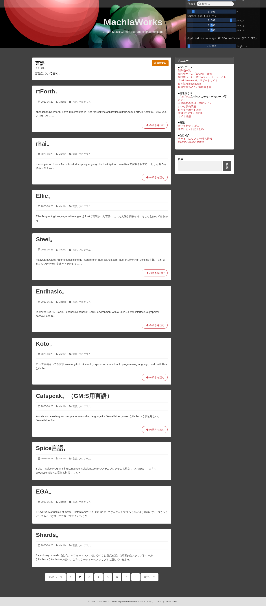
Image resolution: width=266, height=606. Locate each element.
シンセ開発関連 (187, 106)
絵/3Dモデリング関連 (190, 113)
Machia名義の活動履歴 (191, 142)
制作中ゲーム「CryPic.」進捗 (195, 73)
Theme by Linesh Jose (166, 601)
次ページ (149, 577)
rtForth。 (48, 91)
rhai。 (44, 143)
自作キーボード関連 (189, 109)
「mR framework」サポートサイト (198, 80)
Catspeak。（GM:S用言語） (74, 396)
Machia (62, 101)
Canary (148, 601)
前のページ (55, 577)
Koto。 (45, 343)
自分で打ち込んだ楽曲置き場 (194, 87)
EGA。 (45, 491)
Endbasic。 (52, 291)
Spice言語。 (52, 448)
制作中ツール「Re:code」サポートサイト (202, 77)
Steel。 (46, 239)
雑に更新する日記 (188, 125)
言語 (75, 102)
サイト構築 (184, 116)
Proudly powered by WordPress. (128, 601)
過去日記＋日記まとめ (191, 129)
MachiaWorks (133, 22)
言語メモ (183, 99)
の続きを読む (155, 125)
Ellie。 (45, 196)
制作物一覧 (184, 70)
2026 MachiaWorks (100, 601)
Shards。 (49, 535)
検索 (180, 159)
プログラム (85, 102)
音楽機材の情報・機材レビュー (196, 103)
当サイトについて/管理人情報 (195, 138)
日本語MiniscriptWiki (190, 83)
